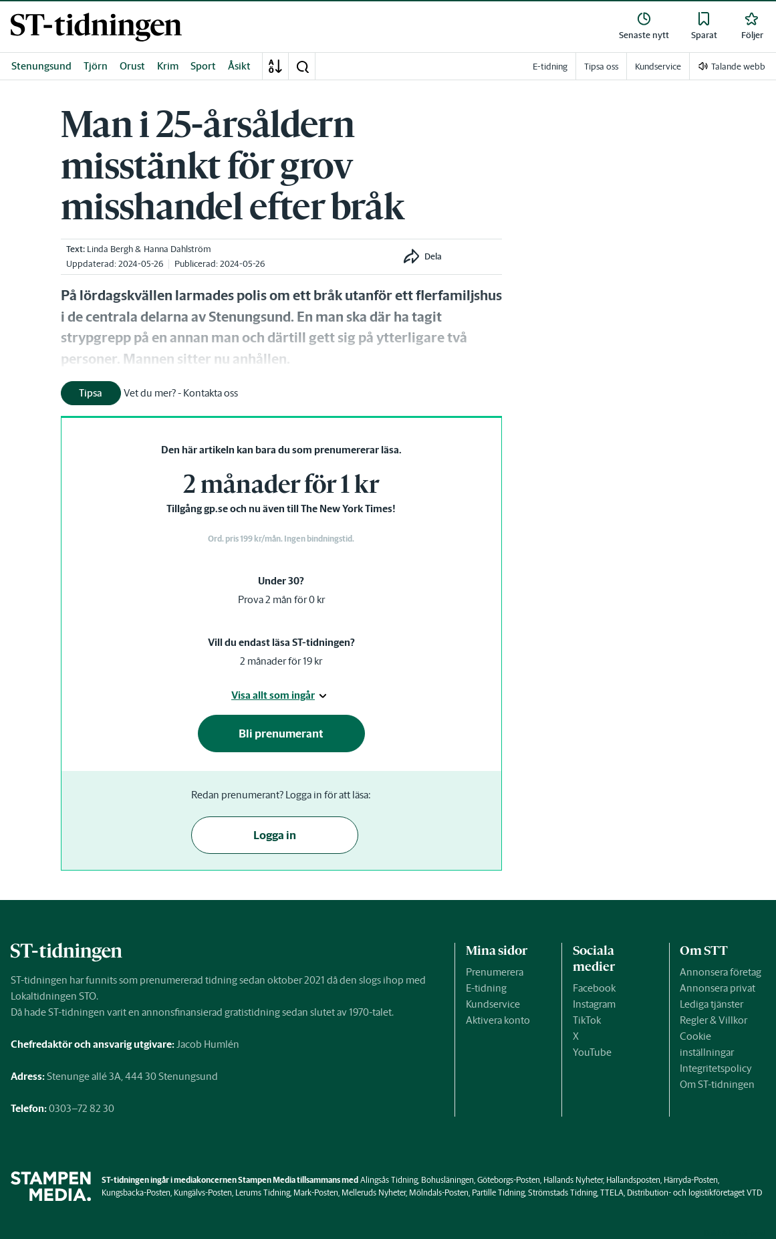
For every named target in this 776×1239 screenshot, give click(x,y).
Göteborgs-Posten (508, 1180)
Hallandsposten (633, 1180)
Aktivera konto (498, 1020)
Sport (203, 66)
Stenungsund (41, 66)
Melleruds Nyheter (374, 1193)
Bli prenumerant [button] (281, 733)
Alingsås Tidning (389, 1180)
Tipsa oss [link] (601, 66)
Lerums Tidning (262, 1193)
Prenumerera (494, 972)
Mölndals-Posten (439, 1193)
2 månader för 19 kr (281, 661)
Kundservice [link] (658, 66)
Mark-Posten (315, 1193)
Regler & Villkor (713, 1020)
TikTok (587, 1020)
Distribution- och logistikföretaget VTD (694, 1193)
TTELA (612, 1193)
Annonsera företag (720, 972)
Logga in (274, 835)
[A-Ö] (275, 66)
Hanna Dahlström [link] (177, 249)
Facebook (594, 988)
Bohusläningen (447, 1180)
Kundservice (493, 1004)
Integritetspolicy (716, 1068)
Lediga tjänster (711, 1004)
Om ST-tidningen (717, 1084)
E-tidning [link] (550, 66)
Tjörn (96, 66)
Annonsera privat (717, 988)
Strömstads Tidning (562, 1193)
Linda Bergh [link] (110, 249)
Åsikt (239, 66)
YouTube (592, 1052)
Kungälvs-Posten (203, 1193)
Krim (167, 66)
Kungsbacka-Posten (136, 1193)
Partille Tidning (498, 1193)
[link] (96, 27)
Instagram (594, 1004)
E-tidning (486, 988)
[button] (302, 66)
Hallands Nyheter (573, 1180)
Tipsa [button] (90, 392)
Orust (132, 66)
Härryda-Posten (691, 1180)
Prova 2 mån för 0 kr (281, 599)
